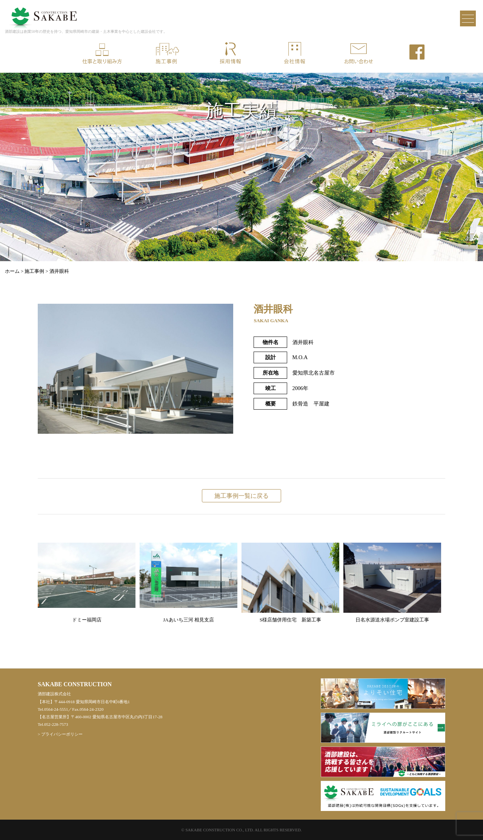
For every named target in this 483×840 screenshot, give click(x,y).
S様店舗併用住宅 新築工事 (290, 583)
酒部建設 (42, 13)
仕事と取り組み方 (102, 53)
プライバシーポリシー (62, 734)
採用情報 (230, 53)
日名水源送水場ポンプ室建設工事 (392, 583)
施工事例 (166, 53)
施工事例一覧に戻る (241, 496)
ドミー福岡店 (86, 583)
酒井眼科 (59, 271)
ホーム (12, 271)
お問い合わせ (358, 53)
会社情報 (294, 53)
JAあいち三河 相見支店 (188, 583)
